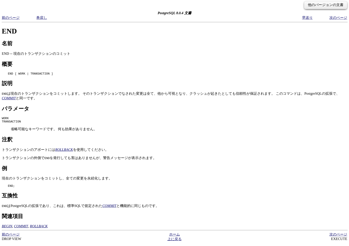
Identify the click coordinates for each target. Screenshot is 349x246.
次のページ (338, 18)
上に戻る (174, 242)
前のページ (11, 18)
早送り (307, 18)
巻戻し (41, 18)
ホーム (174, 237)
